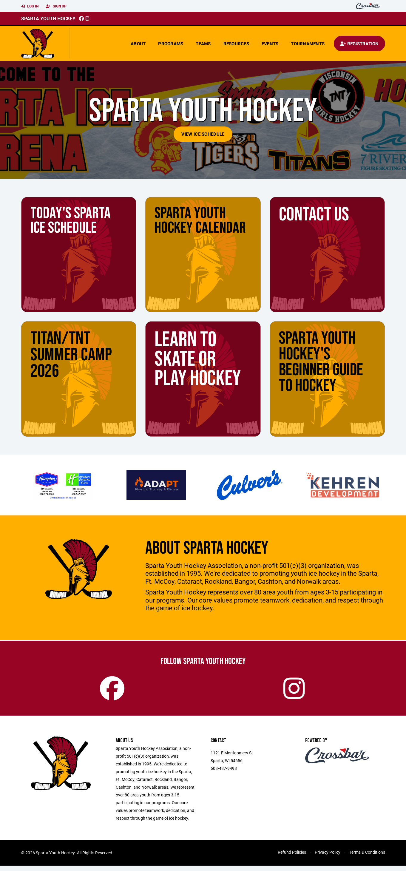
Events (270, 44)
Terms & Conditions (367, 857)
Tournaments (308, 44)
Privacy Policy (327, 857)
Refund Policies (292, 857)
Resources (236, 44)
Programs (170, 44)
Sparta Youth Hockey (48, 18)
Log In (29, 6)
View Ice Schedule (202, 134)
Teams (203, 44)
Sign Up (56, 6)
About (138, 44)
